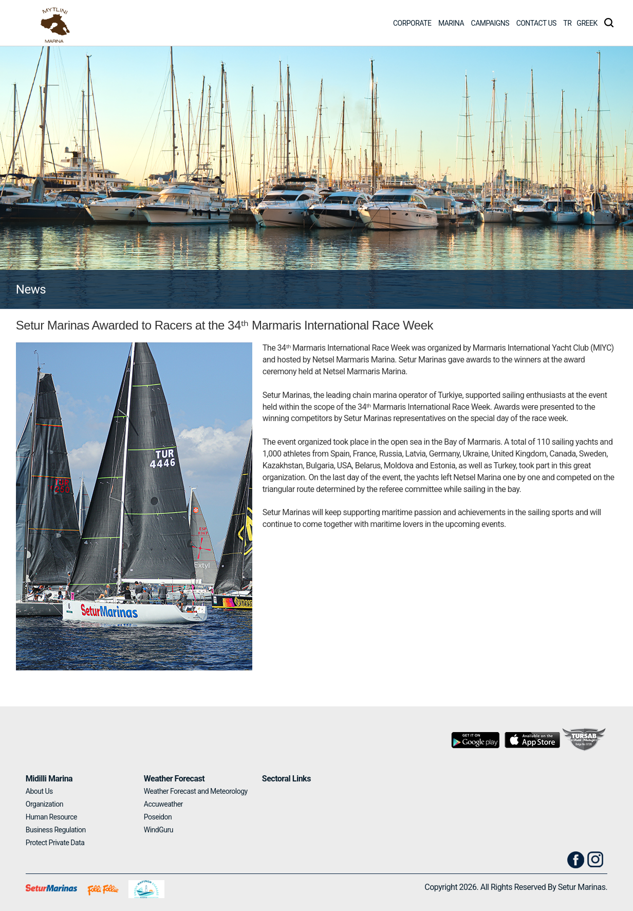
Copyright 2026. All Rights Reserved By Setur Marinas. (515, 887)
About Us (39, 791)
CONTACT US (536, 23)
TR (567, 23)
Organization (44, 804)
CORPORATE (412, 23)
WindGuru (158, 830)
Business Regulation (56, 830)
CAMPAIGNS (490, 23)
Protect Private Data (55, 843)
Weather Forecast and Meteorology (196, 791)
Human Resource (51, 817)
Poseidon (158, 817)
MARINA (451, 23)
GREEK (586, 23)
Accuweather (163, 804)
